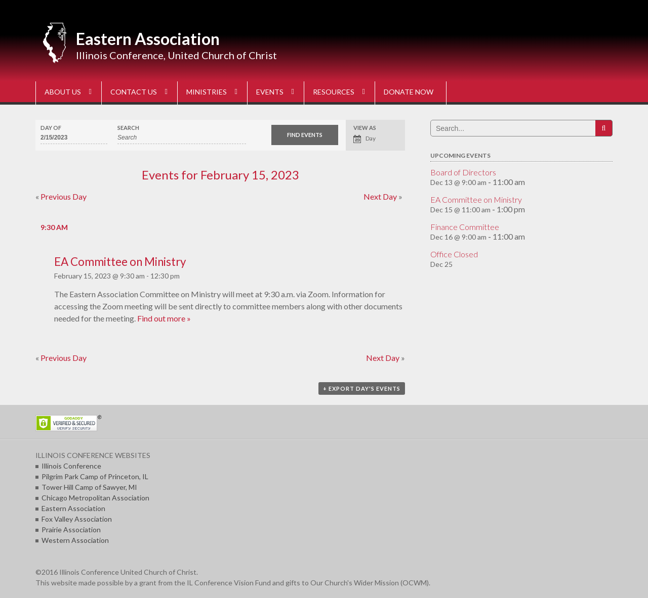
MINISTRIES (206, 91)
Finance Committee (464, 227)
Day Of (50, 127)
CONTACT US (133, 91)
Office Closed (454, 254)
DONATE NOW (408, 91)
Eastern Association (148, 39)
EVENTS (270, 91)
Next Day (382, 196)
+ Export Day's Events (361, 388)
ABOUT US (63, 91)
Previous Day (61, 196)
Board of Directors (463, 172)
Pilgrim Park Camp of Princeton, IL (95, 476)
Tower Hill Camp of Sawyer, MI (89, 487)
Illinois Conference (71, 466)
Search (128, 127)
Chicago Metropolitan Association (95, 497)
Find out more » (164, 318)
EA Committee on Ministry (120, 261)
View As (364, 127)
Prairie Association (71, 529)
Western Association (75, 540)
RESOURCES (333, 91)
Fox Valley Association (77, 519)
